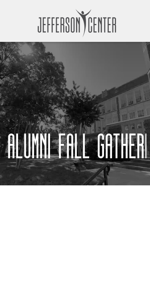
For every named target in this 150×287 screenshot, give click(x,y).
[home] (75, 23)
